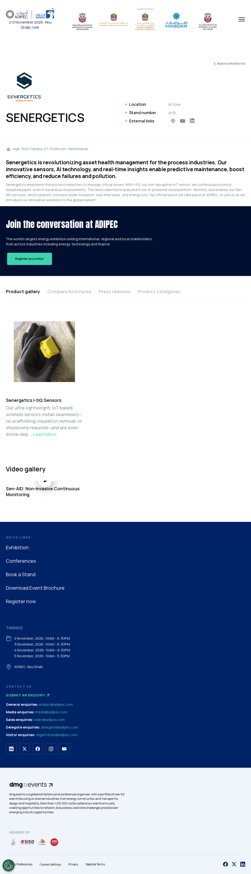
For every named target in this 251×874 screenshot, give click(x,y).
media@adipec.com (51, 712)
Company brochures (69, 291)
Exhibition (17, 547)
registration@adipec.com (56, 734)
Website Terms (95, 864)
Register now (21, 601)
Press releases (114, 291)
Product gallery (23, 291)
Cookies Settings (50, 864)
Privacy (73, 864)
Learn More (45, 434)
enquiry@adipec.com (56, 704)
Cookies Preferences (19, 864)
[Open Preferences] (8, 865)
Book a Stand (21, 574)
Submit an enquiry (28, 695)
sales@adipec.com (49, 719)
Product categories (159, 291)
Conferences (21, 561)
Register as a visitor (29, 259)
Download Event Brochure (35, 588)
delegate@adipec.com (59, 727)
